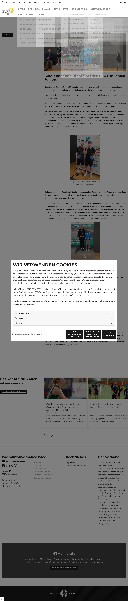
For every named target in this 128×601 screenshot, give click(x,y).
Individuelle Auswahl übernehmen (80, 335)
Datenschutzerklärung (21, 329)
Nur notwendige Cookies (56, 335)
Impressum (37, 329)
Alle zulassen (104, 335)
